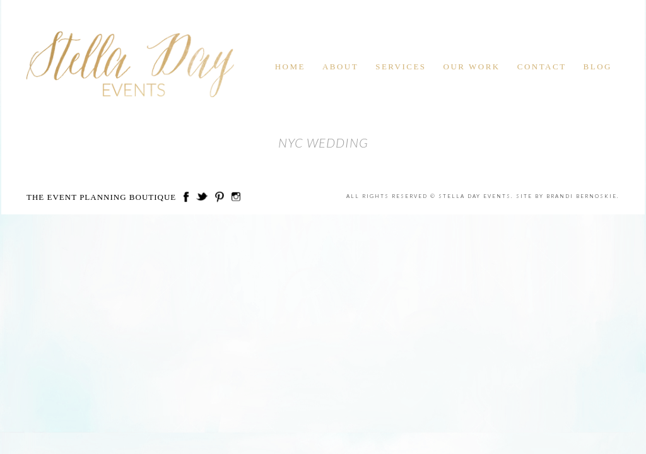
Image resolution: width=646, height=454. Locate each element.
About (340, 66)
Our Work (471, 66)
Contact (542, 66)
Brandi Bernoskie (581, 196)
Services (400, 66)
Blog (598, 66)
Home (290, 66)
